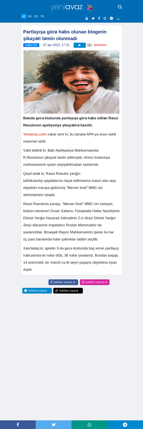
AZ (24, 16)
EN (36, 16)
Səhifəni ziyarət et (62, 282)
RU (30, 16)
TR (42, 16)
